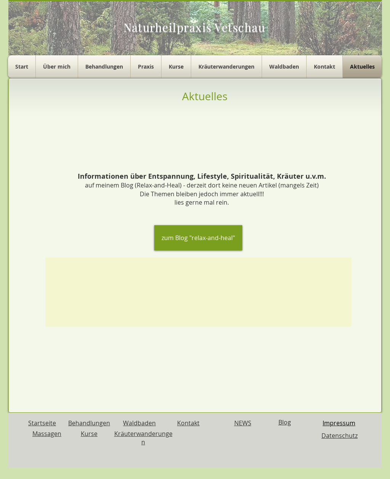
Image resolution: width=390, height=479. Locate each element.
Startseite (42, 423)
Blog (284, 422)
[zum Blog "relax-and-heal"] (198, 237)
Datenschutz (339, 435)
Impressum (339, 423)
